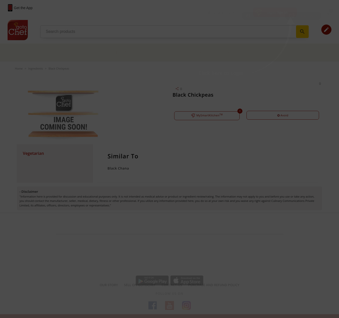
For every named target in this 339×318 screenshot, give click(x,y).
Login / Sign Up (277, 12)
